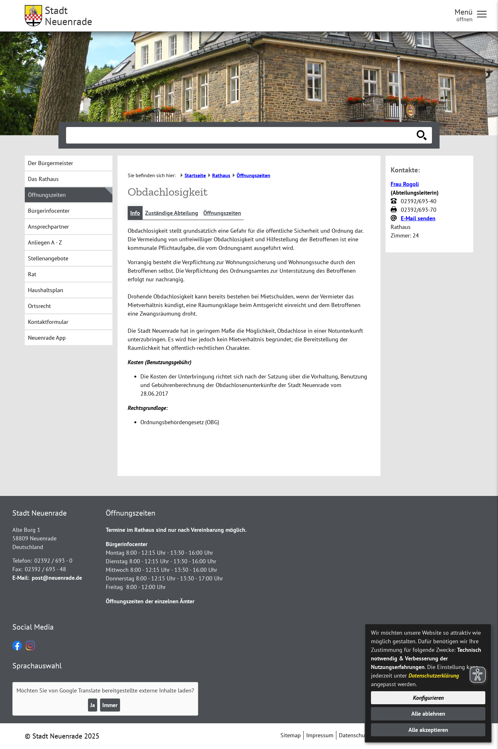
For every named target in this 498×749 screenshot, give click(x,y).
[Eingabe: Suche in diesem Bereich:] (242, 135)
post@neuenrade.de (57, 577)
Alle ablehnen (428, 713)
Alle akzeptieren (428, 729)
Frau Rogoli (405, 184)
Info (135, 213)
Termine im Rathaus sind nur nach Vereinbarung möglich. (176, 529)
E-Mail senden (418, 218)
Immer (110, 705)
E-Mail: (20, 577)
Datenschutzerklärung (433, 675)
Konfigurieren (428, 697)
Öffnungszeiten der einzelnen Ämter (150, 601)
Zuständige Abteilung (171, 213)
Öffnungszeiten (222, 213)
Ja (92, 705)
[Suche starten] (422, 135)
